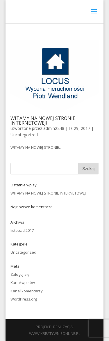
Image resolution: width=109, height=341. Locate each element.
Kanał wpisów (22, 282)
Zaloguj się (19, 274)
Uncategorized (24, 134)
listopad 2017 (22, 230)
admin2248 (53, 128)
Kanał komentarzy (26, 291)
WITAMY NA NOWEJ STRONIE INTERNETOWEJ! (42, 120)
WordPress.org (23, 299)
